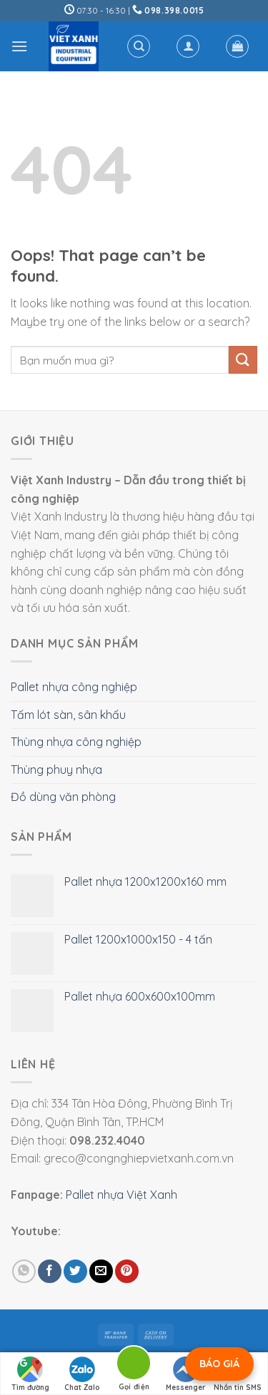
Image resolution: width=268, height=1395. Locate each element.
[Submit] (243, 360)
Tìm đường (30, 1374)
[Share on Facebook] (49, 1271)
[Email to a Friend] (101, 1271)
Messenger (186, 1374)
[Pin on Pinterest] (127, 1271)
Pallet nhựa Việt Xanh (121, 1194)
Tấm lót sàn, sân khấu (68, 714)
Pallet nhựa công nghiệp (74, 687)
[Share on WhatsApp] (24, 1271)
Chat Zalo (82, 1374)
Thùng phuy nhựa (56, 769)
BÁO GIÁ (219, 1363)
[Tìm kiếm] (138, 46)
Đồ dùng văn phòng (63, 797)
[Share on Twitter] (75, 1271)
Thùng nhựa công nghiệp (76, 742)
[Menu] (19, 46)
